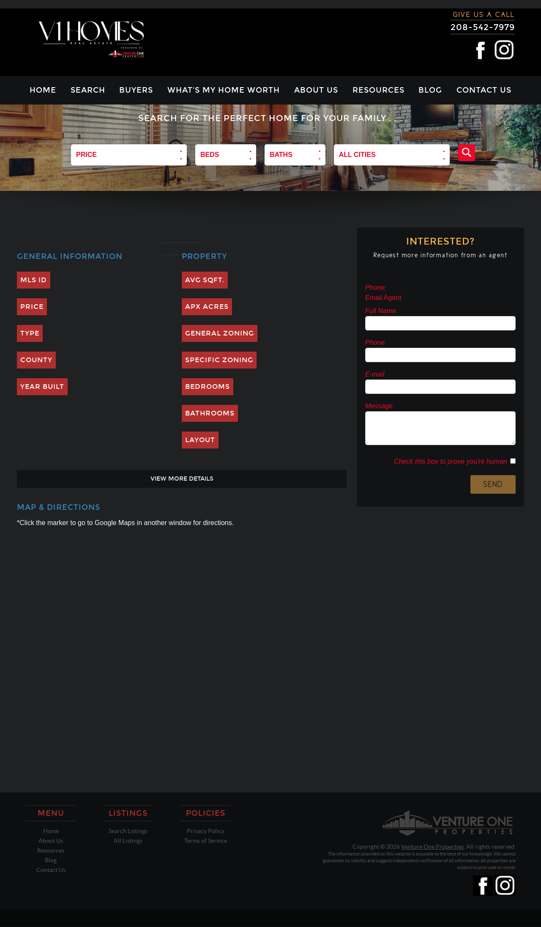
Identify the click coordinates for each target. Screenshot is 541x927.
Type (29, 333)
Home (43, 90)
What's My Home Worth (223, 90)
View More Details (181, 478)
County (36, 360)
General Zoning (219, 333)
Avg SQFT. (204, 280)
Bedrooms (207, 386)
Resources (378, 90)
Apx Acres (207, 307)
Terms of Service (205, 840)
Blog (430, 90)
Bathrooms (210, 413)
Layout (200, 440)
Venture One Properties (432, 846)
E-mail (374, 374)
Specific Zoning (219, 360)
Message (379, 406)
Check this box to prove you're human (452, 461)
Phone (375, 342)
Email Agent (383, 297)
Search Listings (128, 831)
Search (88, 90)
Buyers (136, 90)
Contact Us (483, 90)
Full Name (380, 310)
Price (32, 307)
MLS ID (33, 280)
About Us (316, 90)
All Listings (128, 840)
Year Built (42, 386)
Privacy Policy (205, 831)
